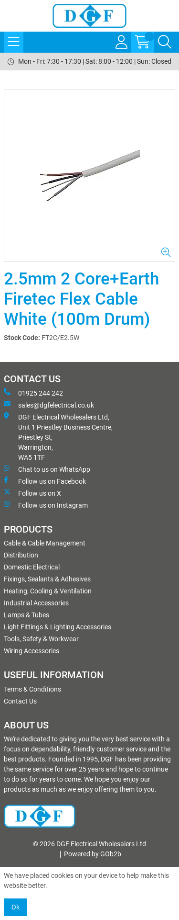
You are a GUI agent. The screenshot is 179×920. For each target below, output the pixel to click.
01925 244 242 (33, 392)
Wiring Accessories (31, 651)
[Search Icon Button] (164, 42)
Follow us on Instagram (46, 504)
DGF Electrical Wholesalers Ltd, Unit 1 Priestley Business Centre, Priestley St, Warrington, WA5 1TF (58, 436)
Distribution (21, 555)
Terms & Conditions (32, 689)
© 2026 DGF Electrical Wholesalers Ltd (89, 844)
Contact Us (20, 701)
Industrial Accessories (36, 603)
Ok (15, 907)
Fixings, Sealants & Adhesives (47, 579)
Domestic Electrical (32, 567)
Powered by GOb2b (92, 854)
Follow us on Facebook (45, 481)
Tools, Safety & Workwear (41, 639)
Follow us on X (32, 492)
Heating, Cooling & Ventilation (48, 591)
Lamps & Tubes (26, 615)
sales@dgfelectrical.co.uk (49, 404)
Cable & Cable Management (44, 543)
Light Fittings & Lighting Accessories (57, 627)
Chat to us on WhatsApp (47, 469)
